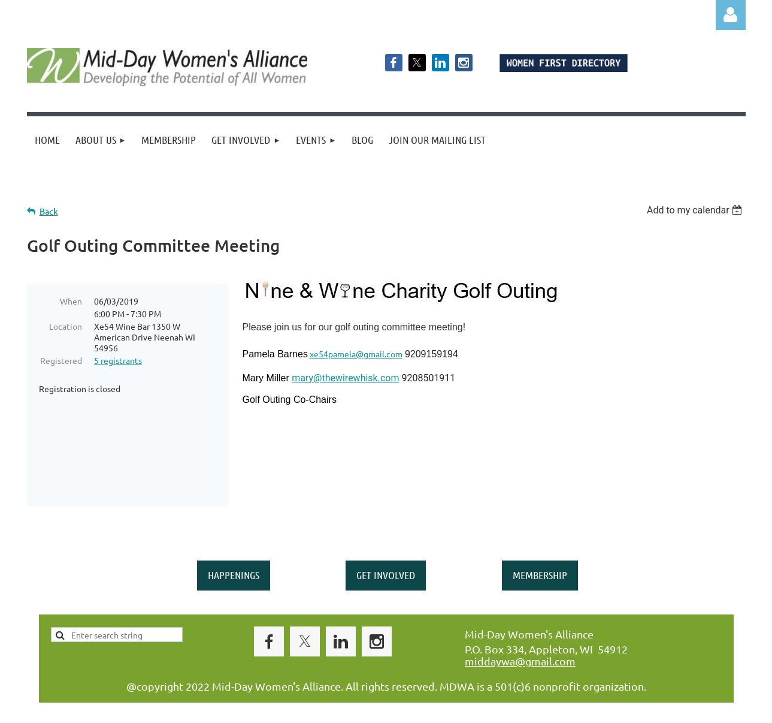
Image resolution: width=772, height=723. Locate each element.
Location (65, 326)
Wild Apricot (603, 708)
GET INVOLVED (385, 553)
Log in (731, 15)
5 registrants (118, 360)
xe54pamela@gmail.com (356, 353)
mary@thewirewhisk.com (345, 378)
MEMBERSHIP (540, 553)
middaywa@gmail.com (520, 639)
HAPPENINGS (233, 553)
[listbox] (696, 210)
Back (49, 211)
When (71, 301)
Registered (61, 360)
